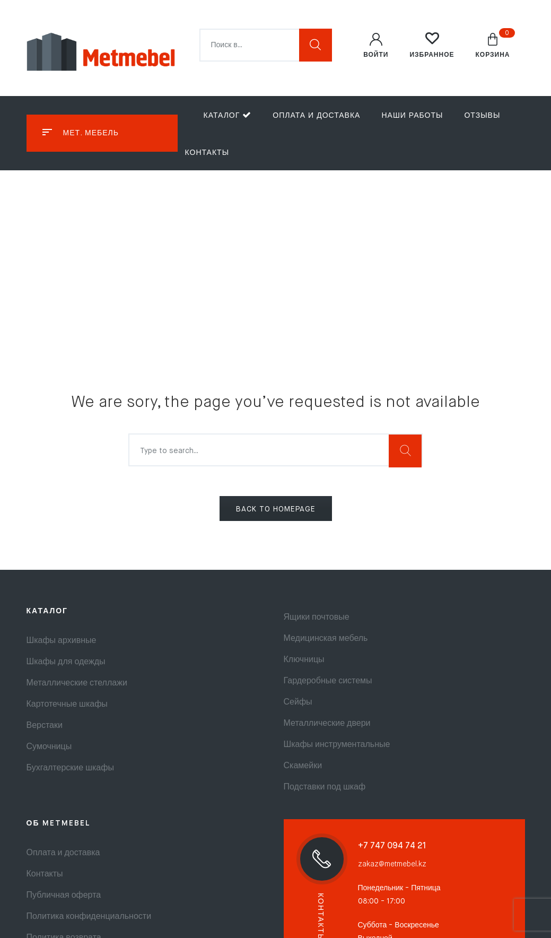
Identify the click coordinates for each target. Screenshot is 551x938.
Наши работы (412, 115)
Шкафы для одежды (66, 662)
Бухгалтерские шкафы (70, 768)
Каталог (228, 114)
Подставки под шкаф (325, 787)
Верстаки (45, 726)
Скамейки (303, 766)
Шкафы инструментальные (337, 745)
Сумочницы (49, 747)
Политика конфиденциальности (89, 917)
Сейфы (298, 702)
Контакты (207, 153)
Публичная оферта (64, 895)
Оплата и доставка (316, 115)
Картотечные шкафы (67, 704)
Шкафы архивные (62, 641)
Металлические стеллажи (77, 683)
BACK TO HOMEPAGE (276, 509)
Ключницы (304, 660)
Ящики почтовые (316, 617)
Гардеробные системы (328, 681)
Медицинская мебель (326, 639)
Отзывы (482, 115)
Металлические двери (327, 723)
